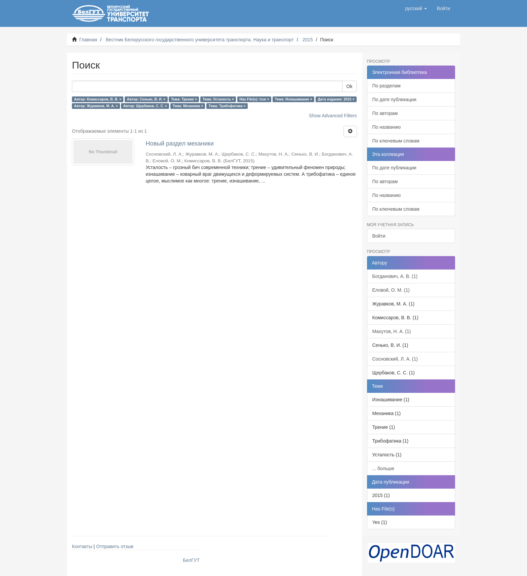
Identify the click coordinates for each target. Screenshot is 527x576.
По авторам (385, 113)
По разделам (386, 85)
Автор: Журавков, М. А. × (96, 106)
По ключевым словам (395, 140)
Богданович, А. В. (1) (395, 276)
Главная (88, 39)
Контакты (82, 546)
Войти (379, 236)
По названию (386, 127)
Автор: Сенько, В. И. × (146, 99)
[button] (416, 8)
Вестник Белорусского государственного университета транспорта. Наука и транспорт (200, 39)
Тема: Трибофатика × (227, 106)
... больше (383, 468)
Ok (350, 86)
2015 (307, 39)
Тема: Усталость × (218, 99)
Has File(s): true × (254, 99)
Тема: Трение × (184, 99)
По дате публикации (394, 99)
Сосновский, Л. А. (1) (395, 359)
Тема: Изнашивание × (293, 99)
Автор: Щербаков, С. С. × (145, 106)
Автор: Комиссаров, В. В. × (97, 99)
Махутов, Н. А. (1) (391, 331)
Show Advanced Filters (333, 115)
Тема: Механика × (187, 106)
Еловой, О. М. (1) (391, 290)
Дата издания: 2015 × (336, 99)
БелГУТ (191, 560)
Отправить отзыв (114, 546)
